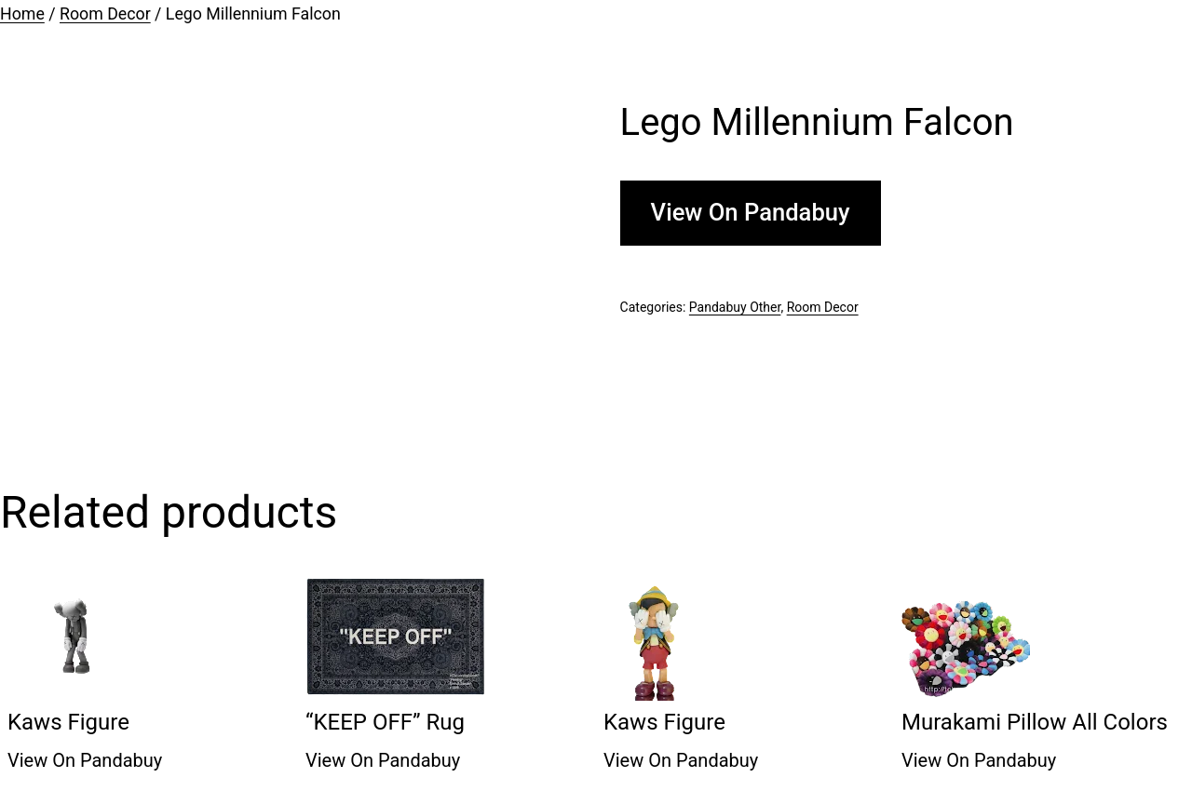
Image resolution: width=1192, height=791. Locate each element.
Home (22, 14)
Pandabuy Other (735, 307)
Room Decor (105, 14)
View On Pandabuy (750, 212)
